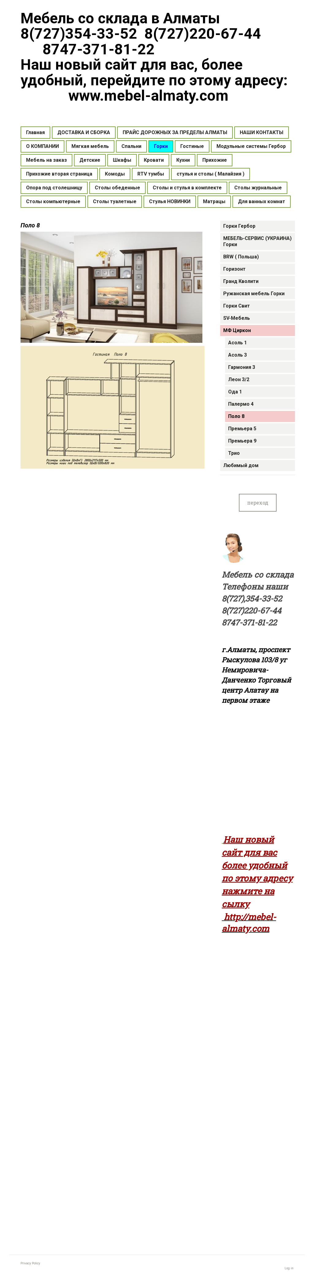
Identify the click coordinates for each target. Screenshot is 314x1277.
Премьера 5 (242, 428)
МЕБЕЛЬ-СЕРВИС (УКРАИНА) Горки (257, 241)
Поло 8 (236, 416)
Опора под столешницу (54, 188)
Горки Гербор (239, 226)
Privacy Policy (30, 1263)
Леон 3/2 (238, 379)
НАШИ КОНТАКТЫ (261, 132)
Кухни (183, 160)
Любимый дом (240, 465)
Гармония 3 (241, 367)
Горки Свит (236, 306)
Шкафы (122, 160)
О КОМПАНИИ (42, 146)
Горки (161, 146)
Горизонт (234, 269)
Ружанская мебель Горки (254, 293)
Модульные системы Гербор (251, 146)
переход (257, 502)
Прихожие (214, 160)
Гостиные (192, 146)
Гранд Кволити (240, 281)
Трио (234, 453)
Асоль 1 (237, 343)
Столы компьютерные (53, 201)
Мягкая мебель (90, 146)
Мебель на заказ (46, 160)
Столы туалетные (114, 201)
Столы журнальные (258, 188)
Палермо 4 (241, 404)
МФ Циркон (237, 330)
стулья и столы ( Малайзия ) (210, 174)
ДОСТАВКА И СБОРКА (83, 132)
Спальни (131, 146)
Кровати (154, 160)
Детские (89, 160)
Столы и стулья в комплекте (187, 188)
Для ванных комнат (261, 201)
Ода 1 (235, 392)
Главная (35, 132)
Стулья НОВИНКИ (169, 201)
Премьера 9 (242, 441)
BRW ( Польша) (241, 257)
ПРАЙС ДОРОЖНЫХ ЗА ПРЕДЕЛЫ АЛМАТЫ (175, 132)
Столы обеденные (117, 188)
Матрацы (214, 201)
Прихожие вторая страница (59, 174)
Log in (289, 1268)
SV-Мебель (236, 318)
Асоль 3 (237, 355)
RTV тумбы (150, 174)
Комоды (115, 174)
